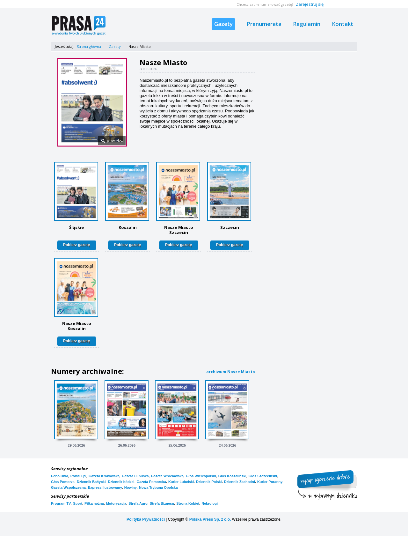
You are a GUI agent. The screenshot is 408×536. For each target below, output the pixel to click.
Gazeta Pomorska (151, 482)
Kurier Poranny (269, 482)
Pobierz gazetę (76, 245)
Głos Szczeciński (263, 476)
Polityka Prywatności (146, 519)
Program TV (61, 503)
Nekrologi (209, 503)
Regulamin (306, 23)
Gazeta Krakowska (104, 476)
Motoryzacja (116, 503)
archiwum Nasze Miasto (230, 371)
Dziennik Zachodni (239, 482)
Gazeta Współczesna (68, 487)
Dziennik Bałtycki (91, 482)
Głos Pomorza (63, 482)
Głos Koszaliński (232, 476)
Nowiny (130, 487)
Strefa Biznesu (162, 503)
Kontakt (342, 23)
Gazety (223, 23)
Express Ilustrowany (105, 487)
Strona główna (89, 46)
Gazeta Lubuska (135, 476)
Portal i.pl (78, 476)
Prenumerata (264, 23)
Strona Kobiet (187, 503)
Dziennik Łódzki (121, 482)
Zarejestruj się (310, 4)
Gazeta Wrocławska (167, 476)
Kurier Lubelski (181, 482)
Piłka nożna (94, 503)
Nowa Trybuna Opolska (158, 487)
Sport (77, 503)
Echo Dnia (59, 476)
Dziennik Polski (209, 482)
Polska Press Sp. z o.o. (210, 519)
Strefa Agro (138, 503)
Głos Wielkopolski (201, 476)
